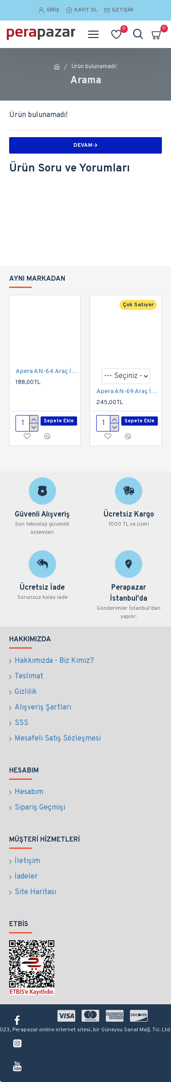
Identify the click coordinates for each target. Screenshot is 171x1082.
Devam (83, 145)
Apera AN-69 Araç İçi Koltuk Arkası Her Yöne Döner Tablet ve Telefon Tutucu (127, 391)
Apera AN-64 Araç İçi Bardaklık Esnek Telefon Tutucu (47, 371)
